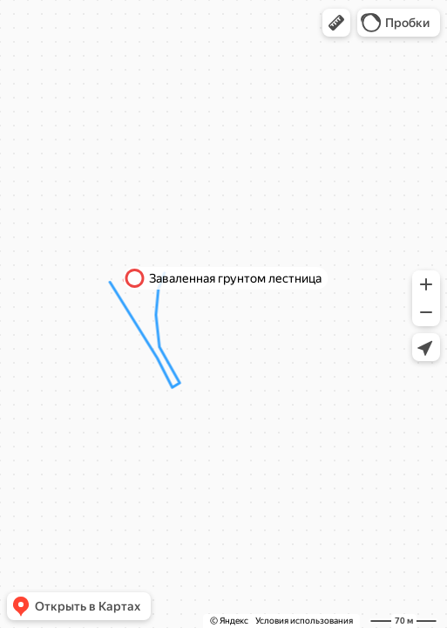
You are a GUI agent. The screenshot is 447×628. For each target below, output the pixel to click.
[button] (336, 23)
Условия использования (304, 620)
